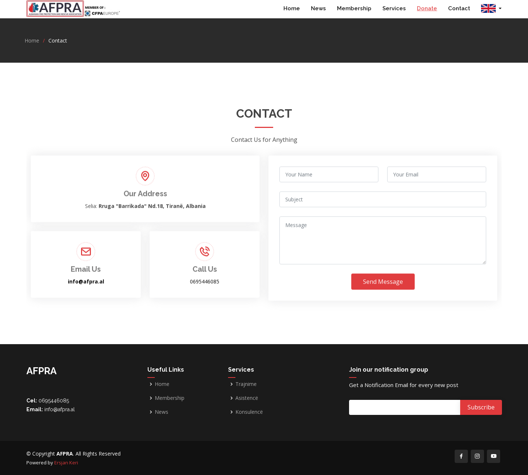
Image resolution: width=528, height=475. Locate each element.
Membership (354, 8)
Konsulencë (249, 412)
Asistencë (246, 398)
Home (291, 8)
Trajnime (246, 384)
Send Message (383, 292)
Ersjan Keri (66, 462)
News (318, 8)
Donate (427, 8)
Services (394, 8)
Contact (459, 8)
